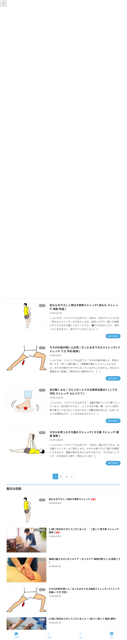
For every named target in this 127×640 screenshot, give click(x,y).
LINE (80, 635)
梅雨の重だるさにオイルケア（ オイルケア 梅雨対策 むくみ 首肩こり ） (84, 560)
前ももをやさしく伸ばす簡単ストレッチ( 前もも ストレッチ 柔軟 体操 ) (84, 307)
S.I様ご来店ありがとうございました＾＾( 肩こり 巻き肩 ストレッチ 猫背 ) (84, 530)
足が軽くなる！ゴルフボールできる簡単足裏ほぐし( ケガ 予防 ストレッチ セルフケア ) (83, 391)
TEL (111, 635)
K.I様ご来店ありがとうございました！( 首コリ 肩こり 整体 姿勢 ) (82, 618)
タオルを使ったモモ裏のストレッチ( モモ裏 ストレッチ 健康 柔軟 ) (84, 434)
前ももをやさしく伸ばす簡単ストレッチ (72, 499)
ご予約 (48, 635)
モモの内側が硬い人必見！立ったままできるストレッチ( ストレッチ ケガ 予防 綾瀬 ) (85, 349)
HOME (16, 635)
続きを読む (113, 336)
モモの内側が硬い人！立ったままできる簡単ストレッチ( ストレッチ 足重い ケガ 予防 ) (84, 590)
